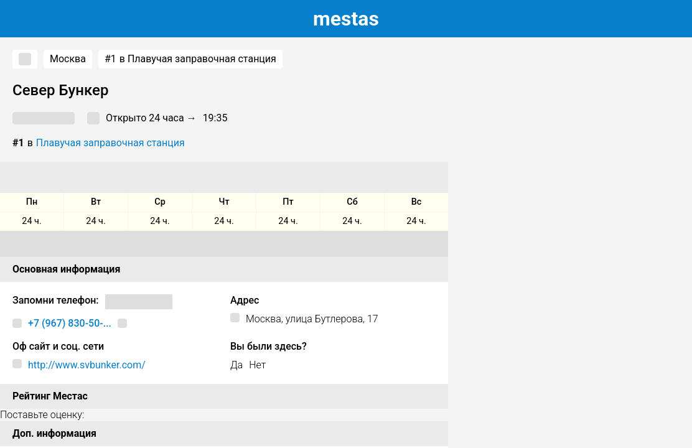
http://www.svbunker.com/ (87, 365)
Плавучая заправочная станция (110, 143)
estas (346, 18)
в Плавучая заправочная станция (190, 59)
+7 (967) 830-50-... (69, 323)
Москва (68, 59)
